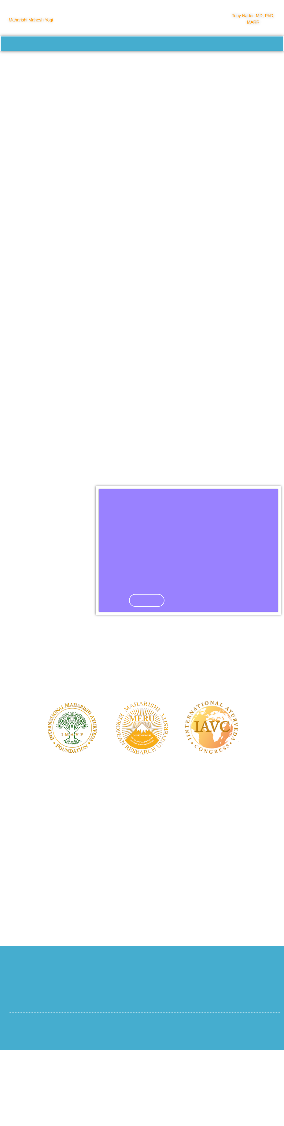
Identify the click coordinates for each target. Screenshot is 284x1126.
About (173, 61)
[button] (110, 626)
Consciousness (252, 61)
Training (140, 61)
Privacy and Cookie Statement (245, 1104)
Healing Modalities (38, 61)
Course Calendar (95, 61)
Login (129, 75)
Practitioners (209, 61)
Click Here (147, 671)
